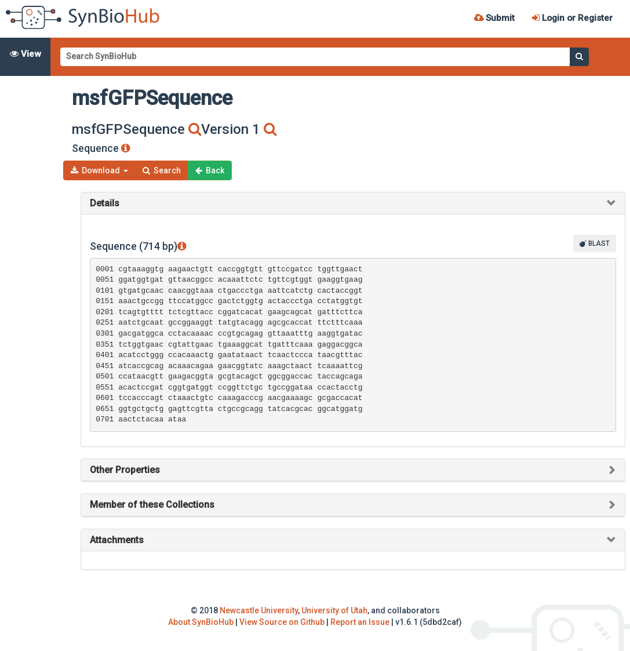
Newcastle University (259, 610)
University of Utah (334, 610)
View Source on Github (282, 622)
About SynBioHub (201, 622)
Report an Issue (359, 622)
